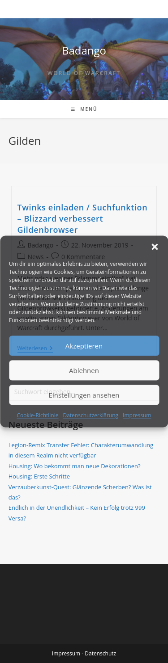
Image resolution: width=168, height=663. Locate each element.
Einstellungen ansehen (84, 394)
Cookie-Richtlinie (38, 415)
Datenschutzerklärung (90, 415)
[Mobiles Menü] (84, 109)
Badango (84, 50)
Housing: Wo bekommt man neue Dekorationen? (75, 466)
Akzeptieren (84, 345)
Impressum (137, 415)
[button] (154, 246)
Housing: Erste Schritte (39, 476)
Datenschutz (100, 653)
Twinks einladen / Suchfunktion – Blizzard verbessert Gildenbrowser (82, 218)
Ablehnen (84, 370)
